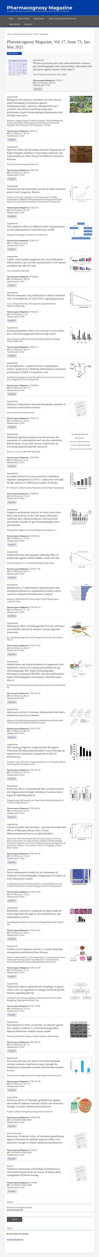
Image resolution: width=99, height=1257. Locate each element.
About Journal (23, 19)
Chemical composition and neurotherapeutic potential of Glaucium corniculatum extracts (36, 407)
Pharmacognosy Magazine (39, 8)
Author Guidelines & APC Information (62, 19)
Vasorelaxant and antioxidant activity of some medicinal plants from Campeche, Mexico (36, 191)
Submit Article (14, 24)
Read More (39, 89)
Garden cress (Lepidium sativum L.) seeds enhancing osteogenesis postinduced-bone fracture (34, 954)
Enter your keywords (15, 1214)
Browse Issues (38, 19)
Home (11, 19)
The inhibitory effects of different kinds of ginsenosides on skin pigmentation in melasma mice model (36, 228)
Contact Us (28, 24)
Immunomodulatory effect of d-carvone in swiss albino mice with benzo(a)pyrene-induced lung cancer (35, 333)
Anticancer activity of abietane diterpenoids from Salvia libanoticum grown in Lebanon (36, 716)
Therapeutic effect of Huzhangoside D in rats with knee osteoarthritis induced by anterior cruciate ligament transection (36, 631)
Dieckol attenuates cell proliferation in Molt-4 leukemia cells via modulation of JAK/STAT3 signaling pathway (36, 298)
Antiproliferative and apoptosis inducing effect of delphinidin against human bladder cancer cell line (33, 558)
